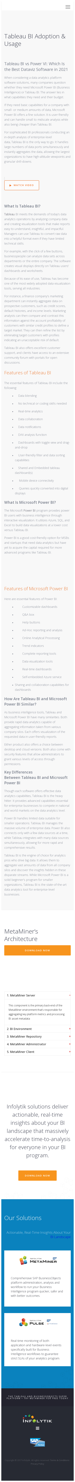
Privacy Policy (37, 1463)
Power (29, 510)
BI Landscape (60, 1237)
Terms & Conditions (59, 1460)
